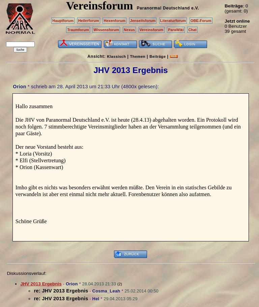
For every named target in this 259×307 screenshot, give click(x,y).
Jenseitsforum (143, 21)
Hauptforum (63, 21)
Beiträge (157, 56)
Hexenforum (114, 21)
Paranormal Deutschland (163, 8)
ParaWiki (176, 30)
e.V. (195, 8)
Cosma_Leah (106, 290)
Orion (19, 86)
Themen (137, 56)
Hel (95, 298)
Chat (192, 30)
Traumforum (78, 30)
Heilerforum (88, 21)
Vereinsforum (152, 30)
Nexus (129, 30)
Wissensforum (106, 30)
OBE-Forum (201, 21)
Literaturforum (173, 21)
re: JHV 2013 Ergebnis (61, 290)
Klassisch (116, 56)
